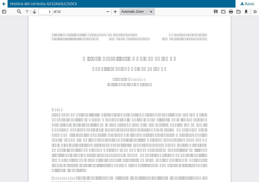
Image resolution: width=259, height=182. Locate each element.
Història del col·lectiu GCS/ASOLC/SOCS (43, 3)
